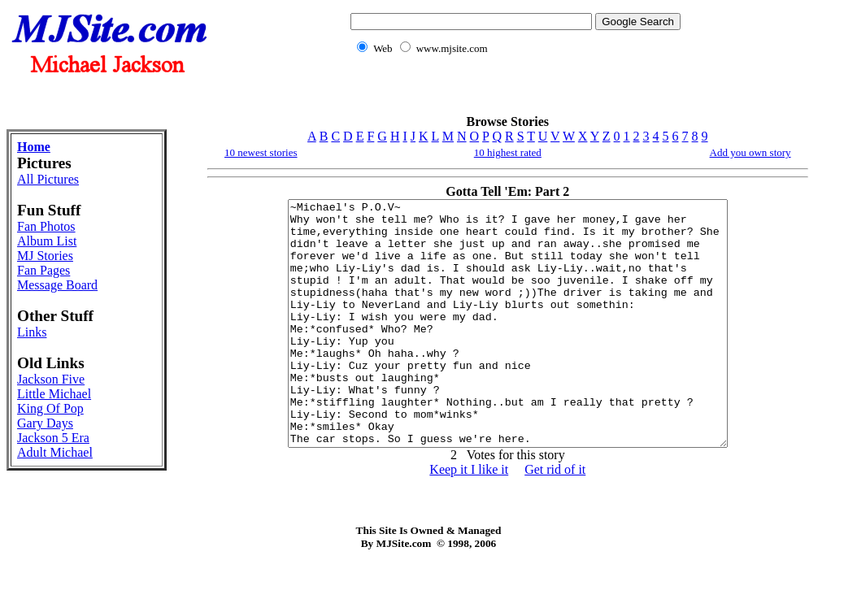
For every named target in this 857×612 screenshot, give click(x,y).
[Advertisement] (512, 94)
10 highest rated (508, 152)
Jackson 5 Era (53, 438)
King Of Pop (50, 408)
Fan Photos (46, 226)
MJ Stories (45, 256)
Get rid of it (554, 518)
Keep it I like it (468, 518)
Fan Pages (43, 270)
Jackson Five (51, 379)
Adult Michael (55, 452)
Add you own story (750, 152)
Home (33, 147)
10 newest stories (261, 152)
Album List (46, 241)
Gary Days (45, 423)
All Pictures (48, 179)
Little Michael (54, 394)
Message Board (57, 285)
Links (31, 332)
